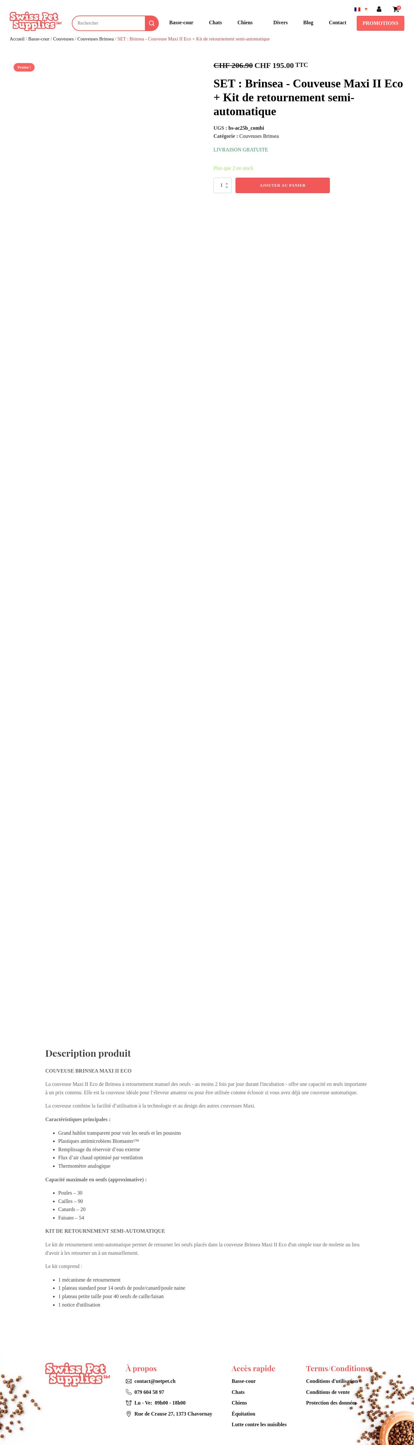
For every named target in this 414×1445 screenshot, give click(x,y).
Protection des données (331, 1403)
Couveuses (63, 38)
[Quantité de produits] (222, 185)
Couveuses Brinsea (95, 38)
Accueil (17, 38)
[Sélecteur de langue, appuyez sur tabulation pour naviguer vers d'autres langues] (359, 9)
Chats (238, 1392)
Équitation (243, 1414)
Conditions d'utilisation (332, 1381)
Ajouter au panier (283, 185)
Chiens (239, 1403)
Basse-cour (38, 38)
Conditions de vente (328, 1392)
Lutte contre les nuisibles (259, 1424)
